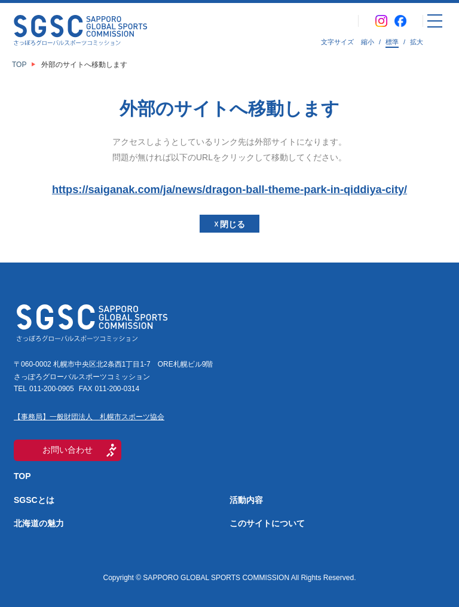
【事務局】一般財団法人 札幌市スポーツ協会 (89, 417)
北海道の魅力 (39, 523)
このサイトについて (267, 523)
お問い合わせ (67, 450)
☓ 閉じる (230, 224)
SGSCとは (34, 500)
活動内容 (246, 500)
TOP (22, 476)
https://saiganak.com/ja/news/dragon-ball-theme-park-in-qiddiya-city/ (229, 190)
